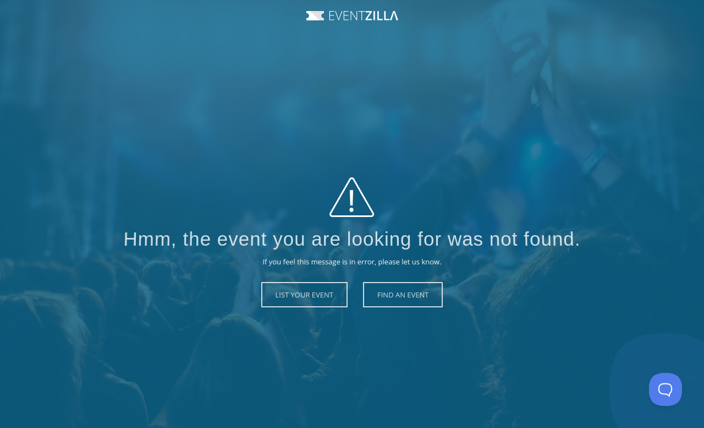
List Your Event (305, 295)
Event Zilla (352, 15)
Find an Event (402, 295)
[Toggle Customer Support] (665, 389)
